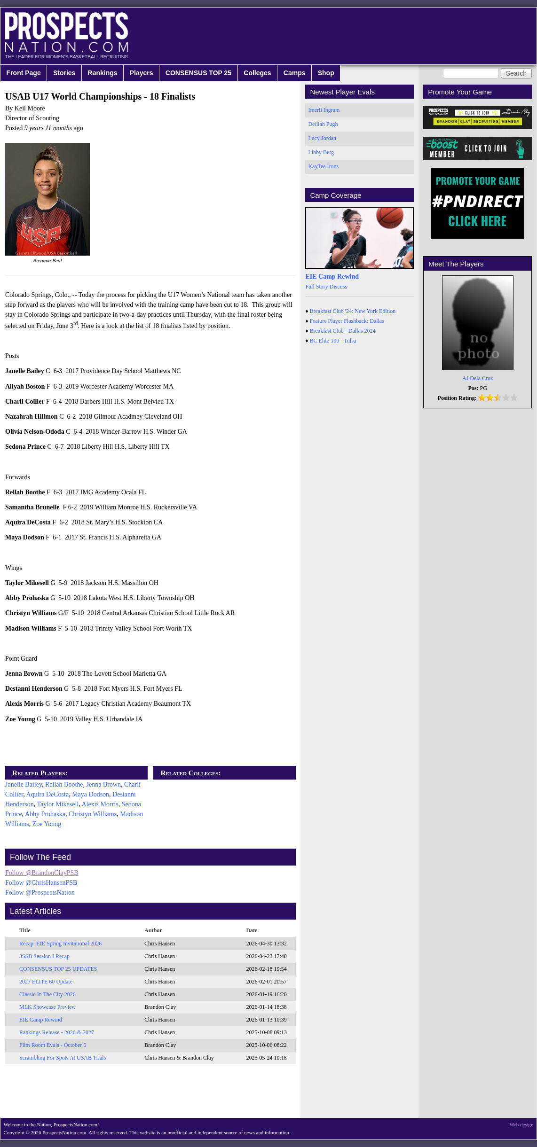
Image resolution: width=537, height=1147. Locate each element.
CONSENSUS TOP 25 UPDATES (58, 969)
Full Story (316, 286)
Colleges (257, 73)
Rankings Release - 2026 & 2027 (56, 1032)
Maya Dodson (90, 794)
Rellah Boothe (64, 784)
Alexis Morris (99, 804)
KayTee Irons (323, 166)
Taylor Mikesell (58, 804)
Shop (326, 73)
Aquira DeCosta (47, 794)
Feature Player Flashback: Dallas (347, 321)
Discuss (338, 286)
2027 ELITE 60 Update (45, 981)
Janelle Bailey (23, 784)
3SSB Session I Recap (44, 956)
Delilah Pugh (323, 124)
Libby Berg (321, 152)
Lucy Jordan (322, 138)
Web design (522, 1124)
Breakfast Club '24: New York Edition (353, 311)
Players (141, 73)
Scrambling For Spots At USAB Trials (62, 1057)
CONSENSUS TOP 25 (198, 73)
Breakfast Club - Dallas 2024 (343, 331)
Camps (295, 73)
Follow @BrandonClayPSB (42, 872)
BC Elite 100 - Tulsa (333, 340)
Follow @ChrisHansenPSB (41, 882)
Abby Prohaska (45, 814)
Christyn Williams (93, 814)
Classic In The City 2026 (47, 994)
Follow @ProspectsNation (40, 892)
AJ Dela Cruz (477, 378)
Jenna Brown (104, 784)
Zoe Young (46, 823)
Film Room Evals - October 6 (52, 1045)
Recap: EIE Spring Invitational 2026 (60, 943)
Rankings (103, 73)
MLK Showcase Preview (47, 1007)
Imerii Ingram (324, 110)
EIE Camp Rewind (40, 1019)
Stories (64, 73)
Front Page (24, 73)
